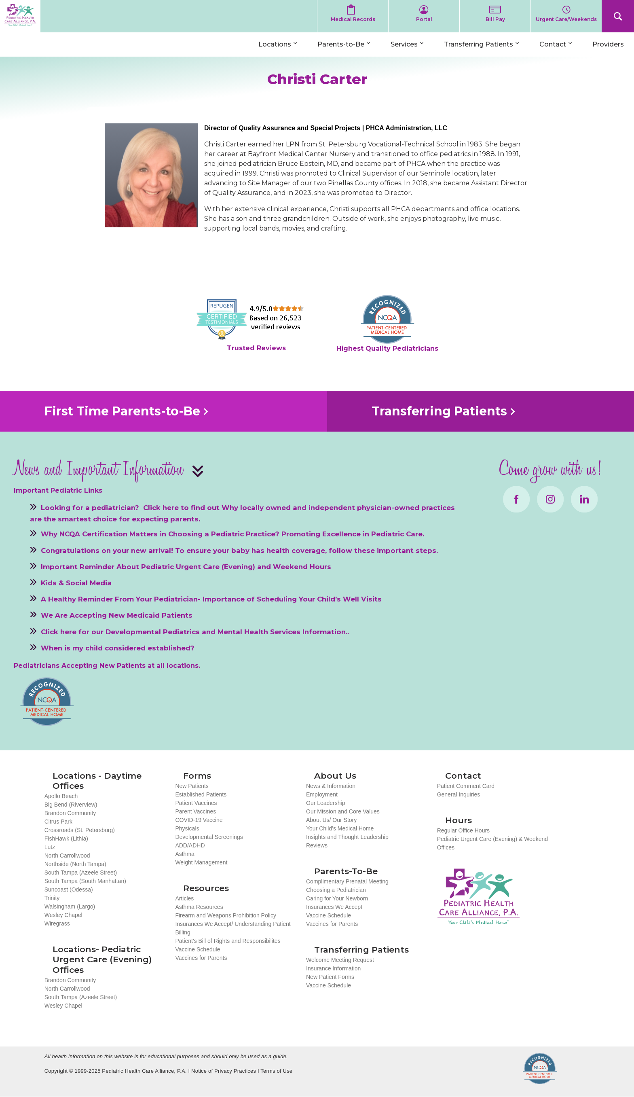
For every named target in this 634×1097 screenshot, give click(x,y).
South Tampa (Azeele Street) (80, 872)
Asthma (184, 854)
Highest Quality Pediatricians (387, 348)
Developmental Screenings (209, 837)
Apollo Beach (61, 796)
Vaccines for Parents (201, 958)
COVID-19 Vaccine (198, 820)
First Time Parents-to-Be (122, 411)
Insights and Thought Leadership (347, 837)
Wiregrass (57, 923)
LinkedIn (584, 499)
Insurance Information (333, 968)
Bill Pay (495, 19)
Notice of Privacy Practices (223, 1071)
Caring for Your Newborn (337, 898)
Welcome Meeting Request (340, 960)
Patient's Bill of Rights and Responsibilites (227, 941)
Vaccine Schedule (197, 949)
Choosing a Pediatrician (336, 890)
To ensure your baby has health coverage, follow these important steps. (306, 550)
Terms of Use (276, 1071)
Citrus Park (58, 821)
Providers (608, 44)
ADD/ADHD (190, 845)
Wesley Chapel (63, 915)
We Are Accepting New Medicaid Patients (116, 615)
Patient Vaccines (196, 803)
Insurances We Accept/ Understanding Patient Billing (232, 928)
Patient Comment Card (466, 786)
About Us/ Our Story (331, 820)
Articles (184, 898)
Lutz (49, 847)
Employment (322, 794)
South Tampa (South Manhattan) (85, 881)
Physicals (187, 828)
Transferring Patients (478, 44)
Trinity (52, 898)
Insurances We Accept (334, 907)
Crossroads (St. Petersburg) (79, 830)
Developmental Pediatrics (153, 631)
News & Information (330, 786)
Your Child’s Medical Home (340, 828)
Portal (424, 19)
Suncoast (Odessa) (68, 889)
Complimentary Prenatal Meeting (347, 881)
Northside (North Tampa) (75, 864)
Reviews (317, 845)
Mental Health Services (259, 631)
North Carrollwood (67, 855)
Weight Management (201, 862)
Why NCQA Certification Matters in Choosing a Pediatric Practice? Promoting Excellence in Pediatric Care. (232, 534)
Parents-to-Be (340, 44)
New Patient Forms (330, 977)
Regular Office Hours (463, 830)
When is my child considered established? (117, 648)
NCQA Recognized (540, 1068)
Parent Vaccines (195, 811)
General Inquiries (458, 794)
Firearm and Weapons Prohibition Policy (225, 915)
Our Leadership (325, 803)
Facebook (516, 499)
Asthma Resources (199, 907)
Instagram (550, 499)
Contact (552, 44)
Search (618, 16)
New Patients (191, 786)
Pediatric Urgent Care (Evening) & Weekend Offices (492, 843)
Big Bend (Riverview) (70, 804)
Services (404, 44)
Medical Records (353, 19)
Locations (274, 44)
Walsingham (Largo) (69, 906)
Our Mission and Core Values (343, 811)
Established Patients (200, 794)
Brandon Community (70, 813)
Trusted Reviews (256, 348)
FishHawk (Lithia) (66, 838)
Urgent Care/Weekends (566, 19)
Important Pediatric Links (58, 490)
